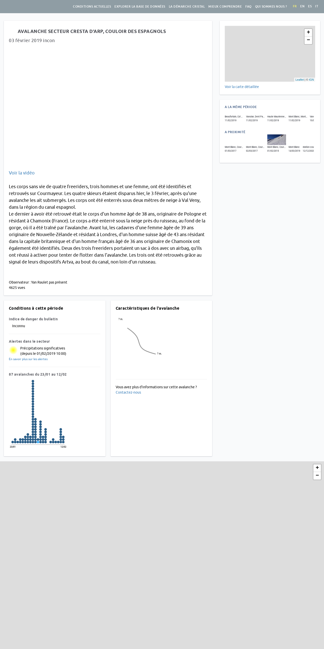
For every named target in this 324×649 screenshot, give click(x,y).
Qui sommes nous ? (271, 7)
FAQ (248, 7)
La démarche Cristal (187, 7)
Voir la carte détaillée (242, 87)
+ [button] (308, 33)
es (310, 6)
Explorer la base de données (139, 7)
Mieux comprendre (225, 7)
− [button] (308, 40)
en (302, 6)
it (316, 6)
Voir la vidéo (22, 173)
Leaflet (299, 79)
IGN (311, 79)
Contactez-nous (128, 392)
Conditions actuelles (92, 7)
